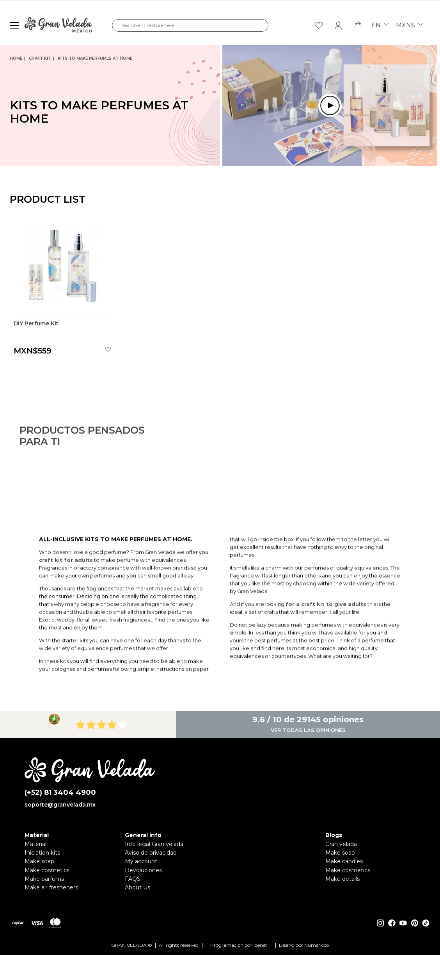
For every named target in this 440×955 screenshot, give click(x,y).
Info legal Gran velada (154, 844)
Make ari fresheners (51, 887)
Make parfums (44, 878)
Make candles (344, 861)
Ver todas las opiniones (308, 730)
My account (141, 861)
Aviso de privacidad (151, 852)
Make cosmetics (47, 870)
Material (35, 844)
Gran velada (341, 844)
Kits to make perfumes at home (95, 58)
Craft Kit (40, 58)
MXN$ (409, 25)
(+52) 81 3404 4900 (60, 793)
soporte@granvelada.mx (60, 804)
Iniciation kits (42, 852)
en (380, 25)
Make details (342, 878)
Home (16, 58)
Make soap (39, 861)
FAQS (132, 878)
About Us (137, 887)
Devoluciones (143, 870)
